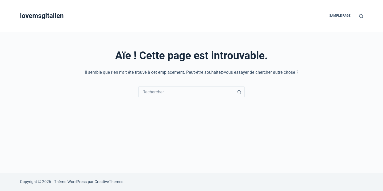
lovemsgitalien (42, 16)
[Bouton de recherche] (239, 91)
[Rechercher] (361, 16)
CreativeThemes (108, 181)
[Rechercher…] (186, 91)
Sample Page (340, 16)
